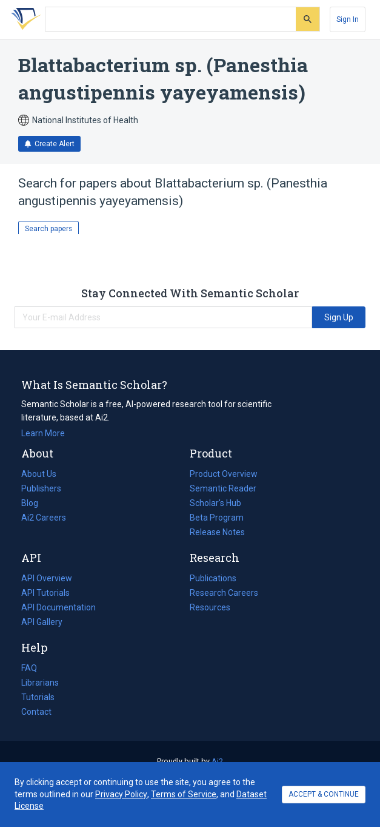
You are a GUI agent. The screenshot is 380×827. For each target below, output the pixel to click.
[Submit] (307, 19)
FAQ (29, 668)
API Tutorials (45, 593)
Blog (34, 503)
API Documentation (58, 607)
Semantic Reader (223, 488)
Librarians (40, 682)
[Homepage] (23, 19)
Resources (210, 607)
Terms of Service (183, 794)
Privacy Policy (121, 794)
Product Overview (224, 474)
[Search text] (170, 19)
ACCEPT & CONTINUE (323, 794)
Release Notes (217, 532)
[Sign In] (347, 19)
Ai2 (217, 761)
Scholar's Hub (215, 503)
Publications (213, 578)
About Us (38, 474)
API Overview (46, 578)
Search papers (48, 228)
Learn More (43, 433)
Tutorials (38, 697)
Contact (36, 712)
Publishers (41, 488)
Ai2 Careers (43, 517)
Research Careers (224, 593)
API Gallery (41, 622)
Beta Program (217, 517)
